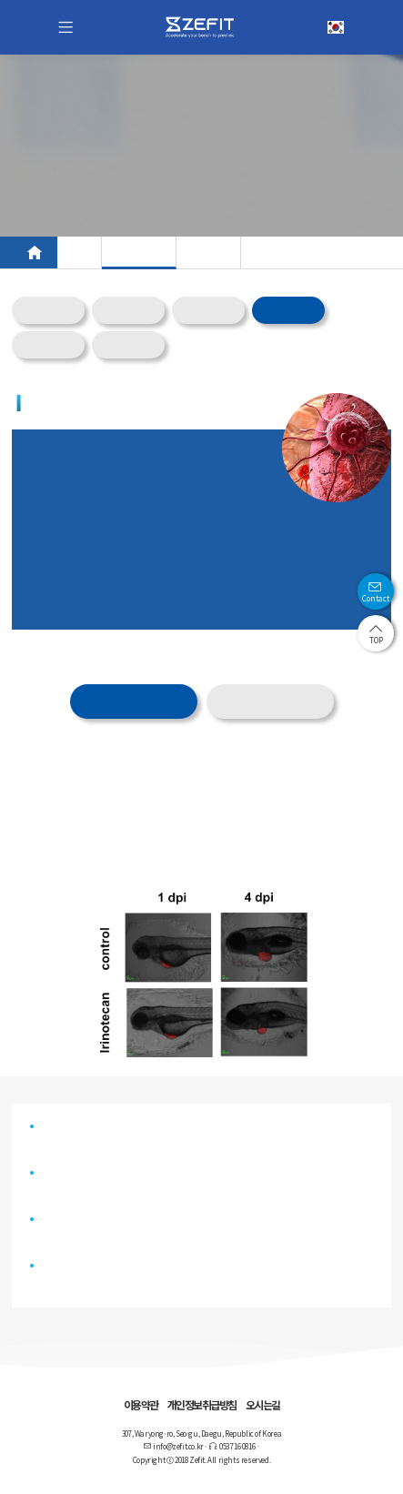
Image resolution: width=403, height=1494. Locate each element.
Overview (48, 311)
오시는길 (263, 1404)
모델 (79, 252)
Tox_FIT (128, 345)
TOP (376, 633)
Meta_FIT (208, 311)
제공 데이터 (133, 703)
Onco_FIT (288, 311)
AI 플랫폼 (208, 252)
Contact (375, 591)
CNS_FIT (128, 311)
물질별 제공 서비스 (270, 701)
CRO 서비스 (139, 252)
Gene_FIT (48, 345)
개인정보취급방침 (202, 1404)
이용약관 (141, 1404)
